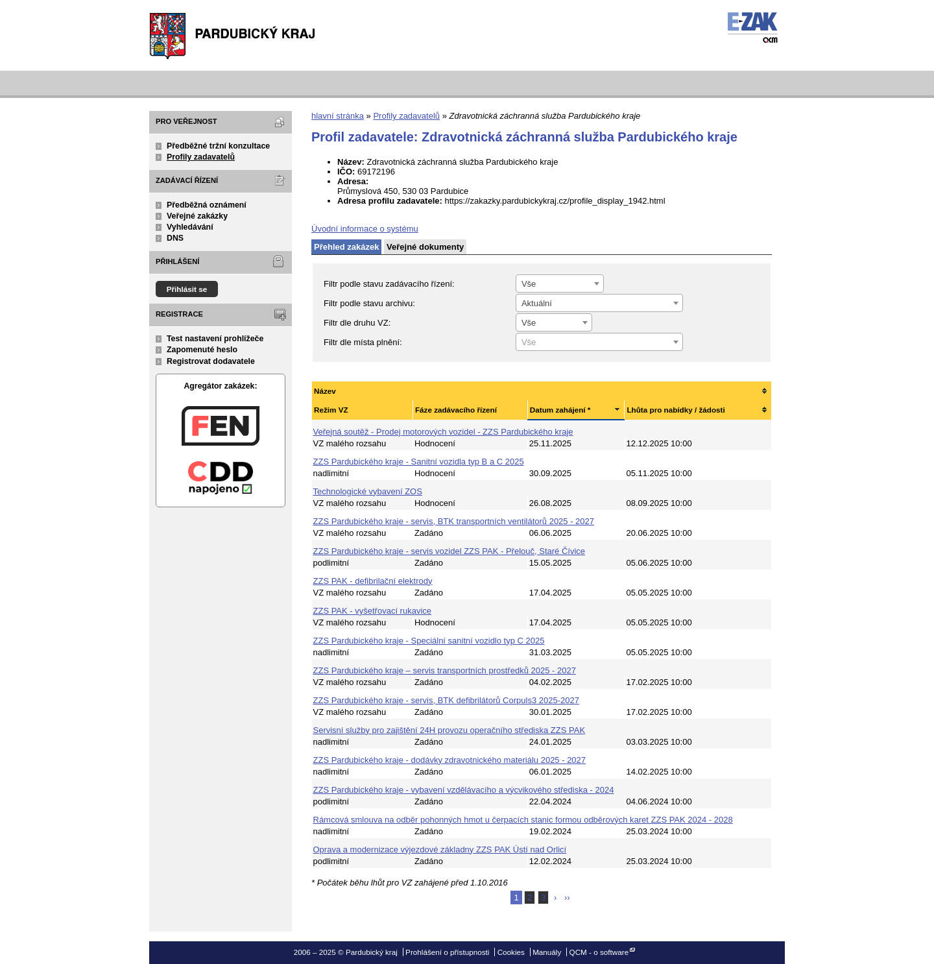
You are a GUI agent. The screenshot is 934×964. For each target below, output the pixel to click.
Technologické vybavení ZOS (367, 491)
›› (567, 897)
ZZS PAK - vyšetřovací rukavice (372, 611)
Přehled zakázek (346, 247)
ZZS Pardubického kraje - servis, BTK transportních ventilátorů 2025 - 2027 (454, 521)
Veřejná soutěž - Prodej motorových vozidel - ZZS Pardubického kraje (443, 432)
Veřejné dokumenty (425, 247)
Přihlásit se (187, 289)
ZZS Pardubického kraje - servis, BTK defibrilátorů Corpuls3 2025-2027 (446, 700)
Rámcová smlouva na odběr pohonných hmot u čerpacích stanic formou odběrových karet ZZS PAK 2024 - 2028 (523, 820)
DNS (175, 238)
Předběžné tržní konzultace (218, 146)
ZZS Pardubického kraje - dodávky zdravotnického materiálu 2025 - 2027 (449, 760)
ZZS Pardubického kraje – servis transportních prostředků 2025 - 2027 (444, 670)
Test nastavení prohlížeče (215, 338)
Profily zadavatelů (201, 157)
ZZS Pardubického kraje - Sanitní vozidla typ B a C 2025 (418, 461)
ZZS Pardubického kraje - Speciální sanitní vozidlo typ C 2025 (429, 640)
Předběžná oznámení (206, 205)
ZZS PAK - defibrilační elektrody (373, 581)
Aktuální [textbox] (536, 303)
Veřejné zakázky (197, 216)
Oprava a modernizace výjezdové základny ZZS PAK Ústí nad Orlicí (440, 849)
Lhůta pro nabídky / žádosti (675, 409)
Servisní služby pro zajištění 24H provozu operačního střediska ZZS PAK (449, 730)
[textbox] (599, 342)
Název (325, 391)
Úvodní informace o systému (364, 229)
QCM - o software (599, 952)
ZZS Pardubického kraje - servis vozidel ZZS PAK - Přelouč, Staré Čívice (449, 551)
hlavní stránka (337, 116)
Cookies (511, 952)
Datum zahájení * (560, 409)
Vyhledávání (190, 227)
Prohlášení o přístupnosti (447, 952)
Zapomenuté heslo (202, 349)
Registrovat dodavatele (211, 361)
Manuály (547, 952)
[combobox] (560, 283)
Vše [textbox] (528, 284)
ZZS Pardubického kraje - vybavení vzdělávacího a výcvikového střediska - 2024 (463, 790)
